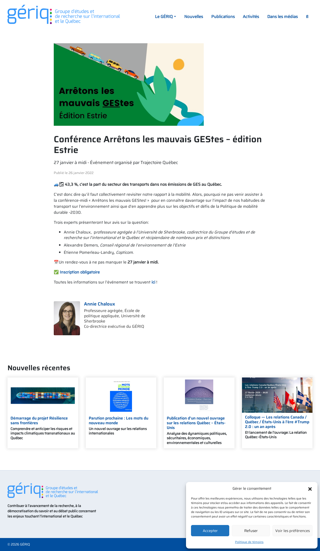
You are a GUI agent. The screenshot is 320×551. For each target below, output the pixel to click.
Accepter (210, 531)
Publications (223, 16)
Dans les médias (282, 16)
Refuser (251, 531)
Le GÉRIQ (164, 16)
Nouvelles (193, 16)
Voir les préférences (292, 531)
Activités (251, 16)
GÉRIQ (25, 544)
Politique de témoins (249, 542)
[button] (310, 488)
